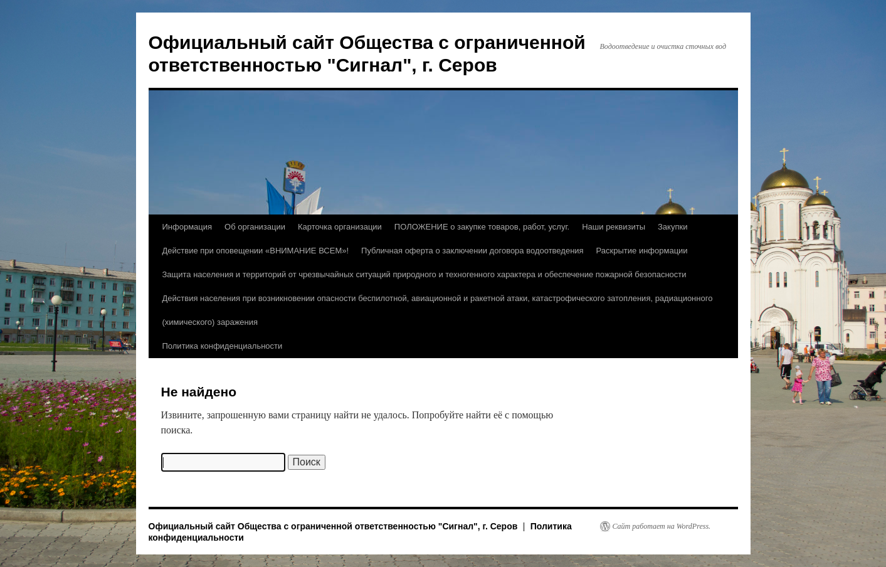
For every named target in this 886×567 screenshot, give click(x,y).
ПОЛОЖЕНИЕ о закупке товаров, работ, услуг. (481, 226)
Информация (187, 226)
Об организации (254, 226)
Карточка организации (340, 226)
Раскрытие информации (642, 250)
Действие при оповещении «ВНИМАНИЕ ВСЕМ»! (255, 250)
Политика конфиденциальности (222, 346)
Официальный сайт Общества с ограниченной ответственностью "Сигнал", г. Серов (334, 526)
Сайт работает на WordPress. (662, 526)
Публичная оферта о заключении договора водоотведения (472, 250)
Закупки (672, 226)
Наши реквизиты (613, 226)
